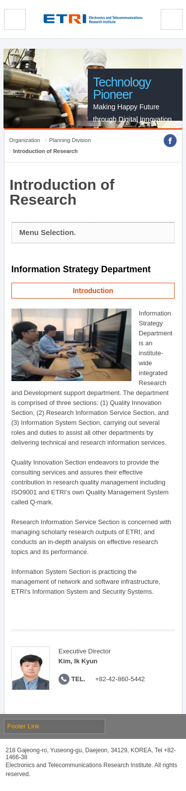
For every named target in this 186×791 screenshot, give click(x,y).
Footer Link (23, 726)
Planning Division (70, 140)
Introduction (93, 291)
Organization (24, 140)
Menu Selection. (47, 232)
